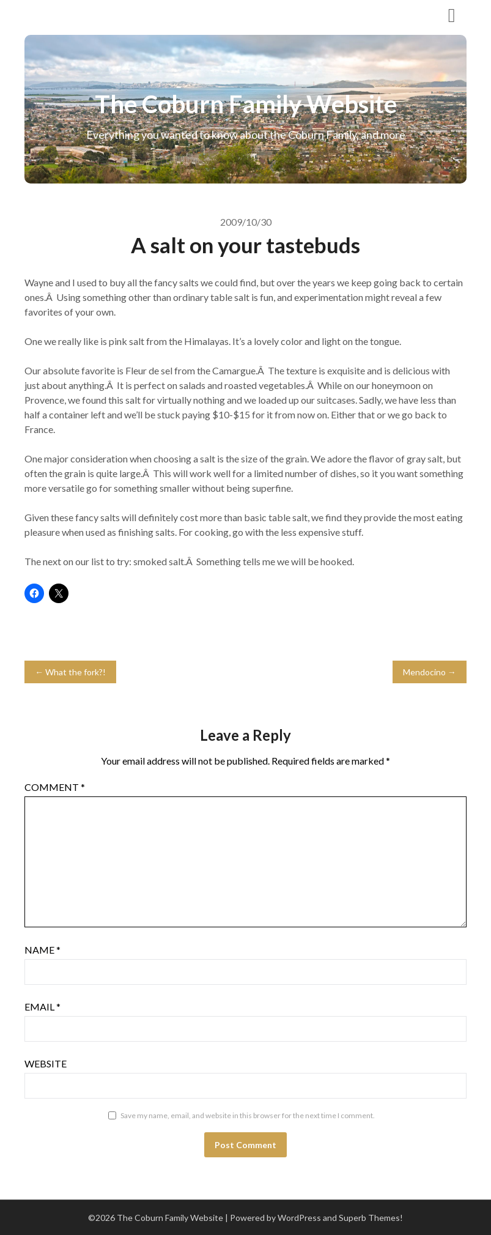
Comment (54, 787)
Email (42, 1006)
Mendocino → (429, 672)
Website (45, 1063)
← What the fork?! (70, 672)
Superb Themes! (371, 1217)
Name (42, 949)
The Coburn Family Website (108, 14)
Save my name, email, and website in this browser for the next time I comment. (247, 1115)
